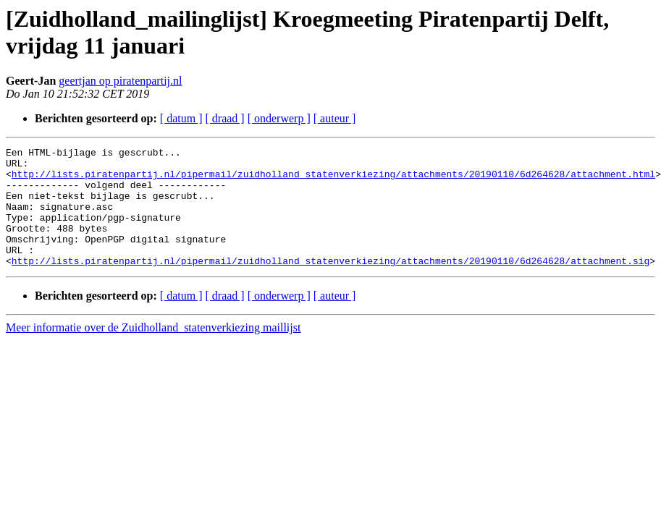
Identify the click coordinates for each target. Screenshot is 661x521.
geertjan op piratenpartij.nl (120, 81)
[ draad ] (225, 118)
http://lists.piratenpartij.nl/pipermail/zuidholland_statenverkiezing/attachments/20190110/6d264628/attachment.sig (330, 284)
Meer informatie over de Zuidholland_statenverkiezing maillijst (153, 351)
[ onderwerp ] (279, 118)
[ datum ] (181, 118)
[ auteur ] (334, 118)
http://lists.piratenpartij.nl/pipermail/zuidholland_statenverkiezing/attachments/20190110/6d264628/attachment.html (333, 180)
